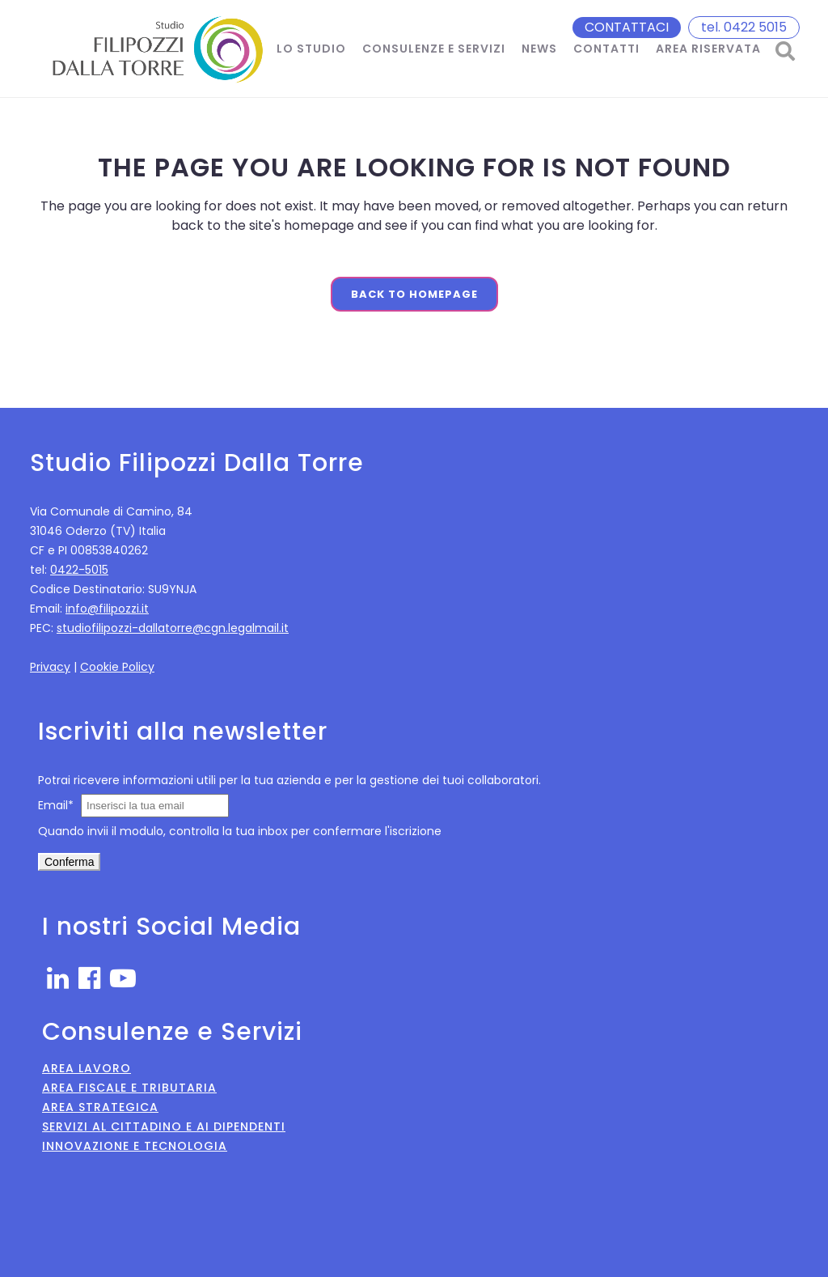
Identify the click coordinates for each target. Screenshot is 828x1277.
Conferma (69, 861)
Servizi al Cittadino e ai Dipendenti (163, 1126)
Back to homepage (414, 294)
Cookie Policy (117, 667)
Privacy (50, 667)
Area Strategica (100, 1107)
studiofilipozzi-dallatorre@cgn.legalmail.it (173, 628)
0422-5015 (79, 570)
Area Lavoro (86, 1068)
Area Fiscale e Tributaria (129, 1088)
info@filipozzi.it (107, 608)
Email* (56, 805)
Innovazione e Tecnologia (134, 1146)
